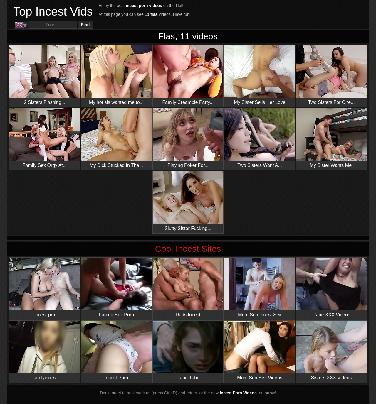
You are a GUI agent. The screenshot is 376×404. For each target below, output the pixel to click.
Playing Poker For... (188, 138)
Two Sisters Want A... (259, 138)
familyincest (44, 350)
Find (85, 24)
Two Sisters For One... (331, 75)
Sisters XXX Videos (331, 350)
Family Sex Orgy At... (44, 138)
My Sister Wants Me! (331, 138)
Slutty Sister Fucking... (188, 201)
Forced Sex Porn (116, 287)
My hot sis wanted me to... (116, 75)
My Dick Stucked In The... (116, 138)
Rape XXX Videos (331, 287)
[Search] (50, 25)
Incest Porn (116, 350)
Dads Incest (188, 287)
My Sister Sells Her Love (259, 75)
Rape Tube (188, 350)
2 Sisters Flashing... (44, 75)
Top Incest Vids (53, 11)
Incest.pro (44, 287)
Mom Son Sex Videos (259, 350)
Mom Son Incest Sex (259, 287)
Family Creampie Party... (188, 75)
